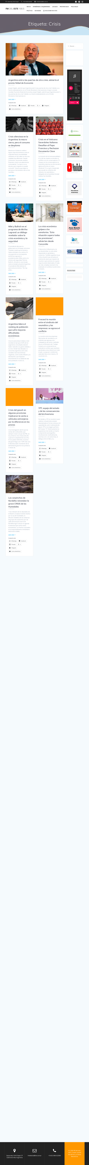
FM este (15, 9)
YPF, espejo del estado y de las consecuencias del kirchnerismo (49, 411)
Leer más (11, 99)
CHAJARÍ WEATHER (74, 58)
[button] (77, 102)
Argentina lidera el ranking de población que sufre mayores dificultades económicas (18, 330)
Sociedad (38, 10)
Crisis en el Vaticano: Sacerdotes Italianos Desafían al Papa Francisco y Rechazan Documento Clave (48, 145)
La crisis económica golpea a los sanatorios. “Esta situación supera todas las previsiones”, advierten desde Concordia (49, 235)
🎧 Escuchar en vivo (50, 10)
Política (29, 10)
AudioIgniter (77, 118)
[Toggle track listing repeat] (76, 97)
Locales (55, 6)
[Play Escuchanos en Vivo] (71, 88)
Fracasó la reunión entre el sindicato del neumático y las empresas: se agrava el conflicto (49, 325)
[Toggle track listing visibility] (79, 97)
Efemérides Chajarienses (41, 6)
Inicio (29, 6)
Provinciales (64, 6)
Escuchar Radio (71, 270)
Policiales (74, 6)
